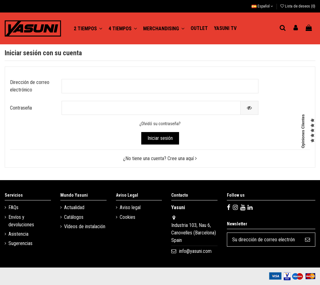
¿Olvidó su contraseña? (160, 123)
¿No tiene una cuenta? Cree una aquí (160, 158)
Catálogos (73, 217)
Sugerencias (20, 243)
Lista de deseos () (297, 6)
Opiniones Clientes (303, 131)
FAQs (13, 207)
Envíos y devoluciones (21, 221)
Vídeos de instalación (84, 226)
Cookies (127, 217)
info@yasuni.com (195, 251)
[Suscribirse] (307, 239)
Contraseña (21, 108)
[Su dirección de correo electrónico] (263, 239)
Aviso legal (130, 207)
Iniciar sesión (160, 138)
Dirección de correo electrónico (29, 86)
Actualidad (74, 207)
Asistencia (18, 234)
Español (262, 6)
